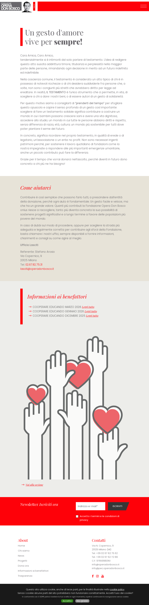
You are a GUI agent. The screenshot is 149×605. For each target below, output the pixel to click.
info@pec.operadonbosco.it (108, 568)
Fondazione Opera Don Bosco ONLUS (19, 6)
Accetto (67, 600)
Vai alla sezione (34, 484)
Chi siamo (24, 550)
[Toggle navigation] (143, 6)
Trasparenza (25, 575)
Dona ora (23, 565)
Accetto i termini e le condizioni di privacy (99, 518)
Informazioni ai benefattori (33, 570)
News (21, 555)
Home (21, 545)
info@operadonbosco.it (105, 564)
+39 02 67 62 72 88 (107, 557)
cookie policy (117, 589)
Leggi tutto (88, 307)
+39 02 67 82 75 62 (107, 553)
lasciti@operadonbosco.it (37, 269)
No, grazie (82, 600)
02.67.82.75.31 (33, 265)
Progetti (22, 560)
